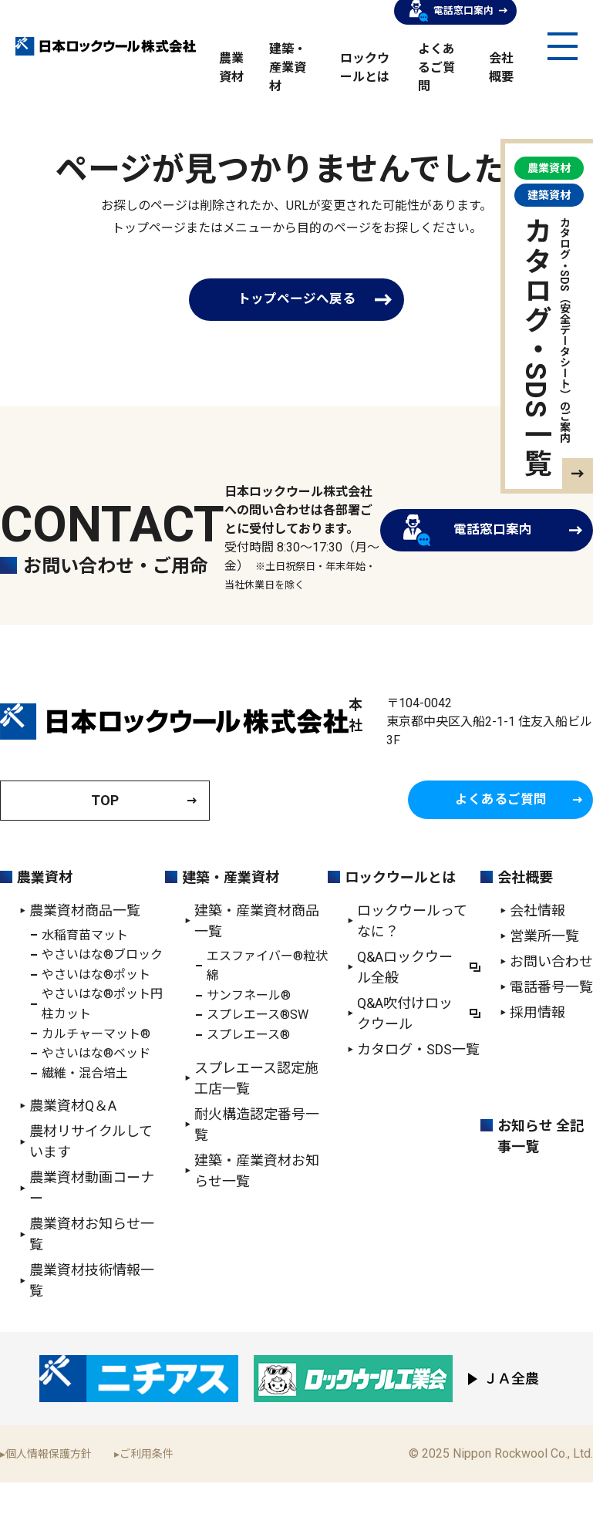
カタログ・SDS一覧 (418, 1090)
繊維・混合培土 (85, 1114)
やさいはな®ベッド (96, 1094)
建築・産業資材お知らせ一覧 (256, 1211)
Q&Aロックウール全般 (405, 1008)
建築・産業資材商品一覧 (256, 961)
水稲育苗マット (85, 976)
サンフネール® (249, 1036)
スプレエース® (248, 1075)
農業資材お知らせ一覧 (91, 1275)
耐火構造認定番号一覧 (256, 1165)
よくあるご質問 (436, 69)
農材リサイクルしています (91, 1183)
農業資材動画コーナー (91, 1229)
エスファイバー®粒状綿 (267, 1007)
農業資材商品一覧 (84, 951)
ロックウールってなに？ (412, 961)
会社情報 (537, 951)
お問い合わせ (551, 1002)
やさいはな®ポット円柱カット (102, 1045)
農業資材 (44, 918)
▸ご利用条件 (144, 1495)
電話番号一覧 (551, 1028)
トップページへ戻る (296, 301)
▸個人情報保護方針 (46, 1495)
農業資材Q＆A (72, 1147)
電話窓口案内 (454, 552)
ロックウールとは (400, 918)
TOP (105, 841)
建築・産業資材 (287, 69)
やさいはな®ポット (96, 1015)
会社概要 (525, 918)
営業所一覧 (544, 977)
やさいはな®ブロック (102, 995)
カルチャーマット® (96, 1074)
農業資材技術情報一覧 (91, 1321)
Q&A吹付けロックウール (405, 1054)
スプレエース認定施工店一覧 (256, 1119)
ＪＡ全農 (511, 1420)
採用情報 (537, 1053)
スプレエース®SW (257, 1056)
